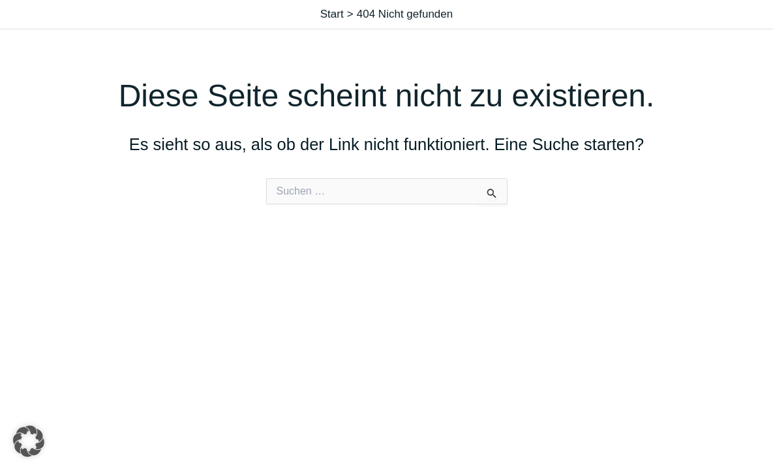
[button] (28, 441)
